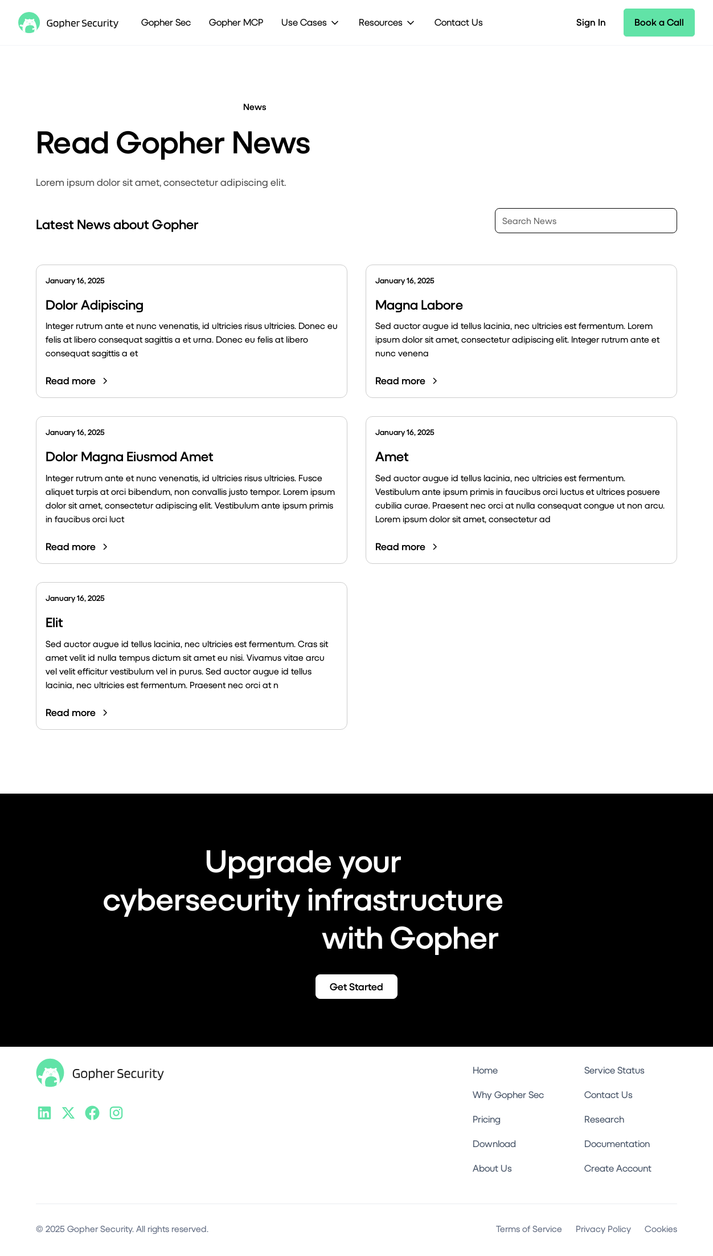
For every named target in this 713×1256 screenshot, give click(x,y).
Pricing (487, 1119)
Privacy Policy (603, 1228)
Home (485, 1070)
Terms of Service (529, 1228)
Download (494, 1143)
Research (604, 1119)
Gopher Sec (166, 22)
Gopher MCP (236, 22)
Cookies (661, 1228)
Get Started (356, 987)
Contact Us (459, 22)
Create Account (617, 1168)
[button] (311, 22)
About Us (492, 1168)
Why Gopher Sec (508, 1094)
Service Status (614, 1070)
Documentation (617, 1143)
